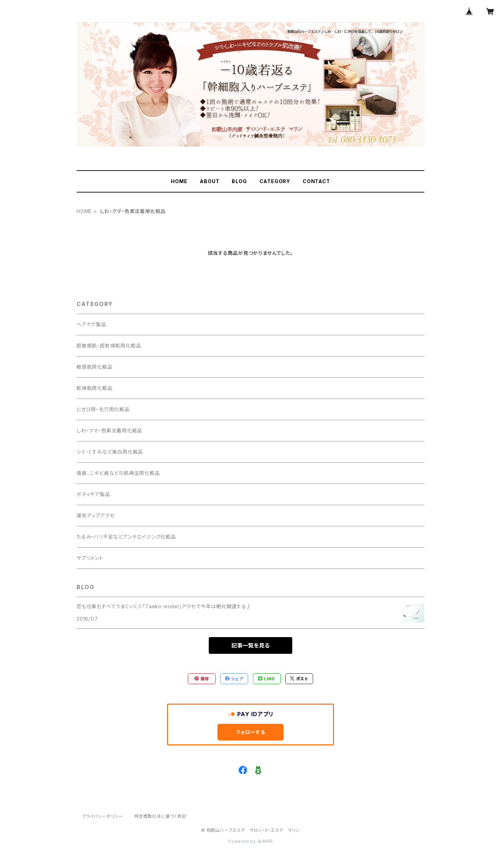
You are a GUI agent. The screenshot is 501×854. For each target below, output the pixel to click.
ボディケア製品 (93, 494)
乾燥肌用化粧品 (95, 388)
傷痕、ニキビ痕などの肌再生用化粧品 (118, 473)
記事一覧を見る (250, 645)
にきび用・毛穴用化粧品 (103, 409)
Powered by (250, 841)
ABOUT (209, 181)
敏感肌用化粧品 (95, 367)
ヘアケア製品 (91, 324)
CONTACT (316, 181)
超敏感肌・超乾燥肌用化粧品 (109, 345)
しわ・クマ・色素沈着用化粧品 (109, 430)
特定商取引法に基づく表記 (160, 816)
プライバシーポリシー (102, 816)
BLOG (239, 181)
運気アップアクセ (95, 515)
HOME (179, 181)
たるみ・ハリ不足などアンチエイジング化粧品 (126, 537)
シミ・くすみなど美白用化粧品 (110, 452)
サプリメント (90, 558)
